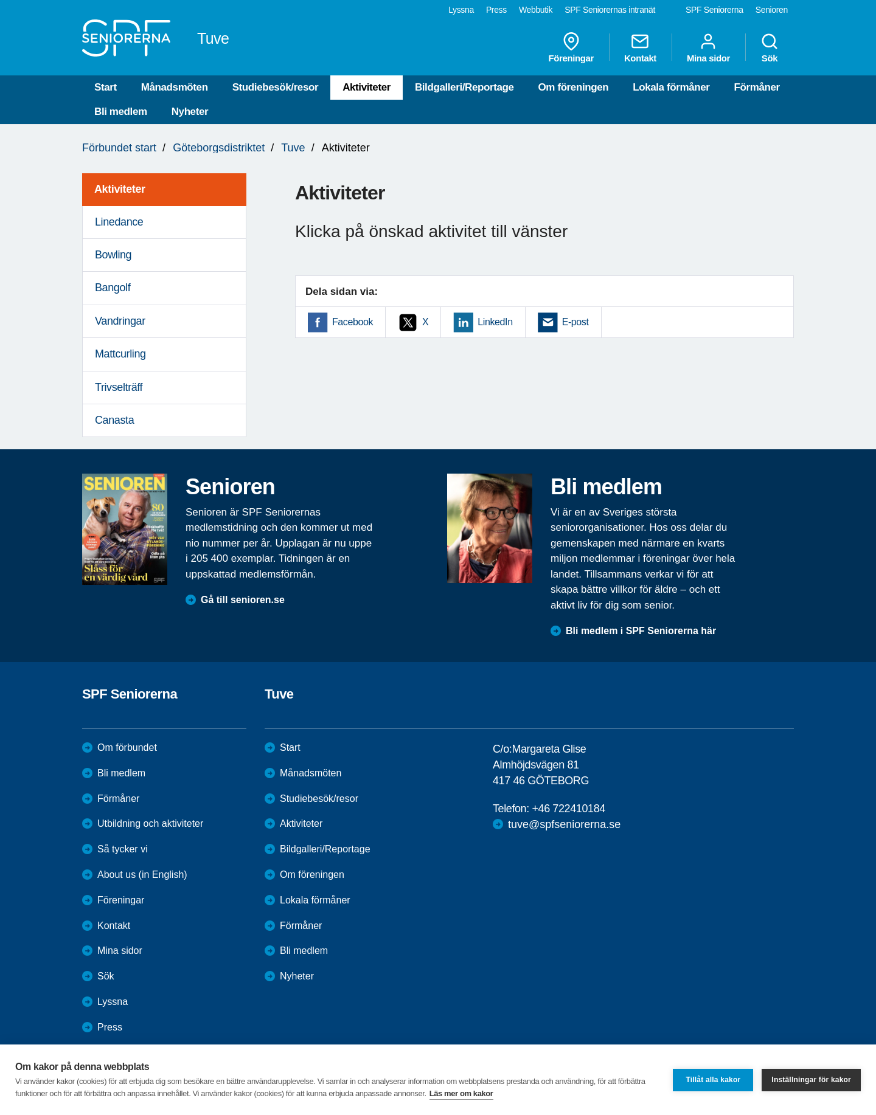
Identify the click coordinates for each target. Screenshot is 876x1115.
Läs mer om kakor (461, 1093)
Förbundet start (119, 147)
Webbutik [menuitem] (535, 10)
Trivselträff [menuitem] (118, 387)
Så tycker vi (122, 849)
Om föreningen (573, 87)
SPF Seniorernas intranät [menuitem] (610, 10)
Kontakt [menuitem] (640, 47)
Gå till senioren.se (243, 600)
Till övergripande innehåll (0, 0)
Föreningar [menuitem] (571, 47)
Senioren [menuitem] (772, 10)
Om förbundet (127, 747)
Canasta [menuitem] (114, 420)
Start (105, 87)
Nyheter (190, 111)
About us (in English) (142, 874)
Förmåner (756, 87)
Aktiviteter (366, 87)
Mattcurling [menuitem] (120, 354)
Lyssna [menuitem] (461, 10)
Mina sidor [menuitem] (708, 47)
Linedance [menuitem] (119, 222)
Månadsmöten (174, 87)
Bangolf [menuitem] (112, 287)
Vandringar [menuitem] (120, 321)
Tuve (293, 147)
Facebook (352, 322)
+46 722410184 (568, 809)
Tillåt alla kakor (713, 1079)
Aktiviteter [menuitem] (119, 189)
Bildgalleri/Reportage (464, 87)
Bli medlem (120, 111)
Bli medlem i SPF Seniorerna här (641, 631)
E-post (575, 322)
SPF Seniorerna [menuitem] (714, 10)
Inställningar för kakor (811, 1079)
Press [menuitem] (496, 10)
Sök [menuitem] (769, 47)
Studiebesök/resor (275, 87)
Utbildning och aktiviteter (150, 823)
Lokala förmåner (671, 87)
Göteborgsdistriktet (219, 147)
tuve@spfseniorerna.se (564, 824)
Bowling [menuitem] (113, 255)
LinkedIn (495, 322)
